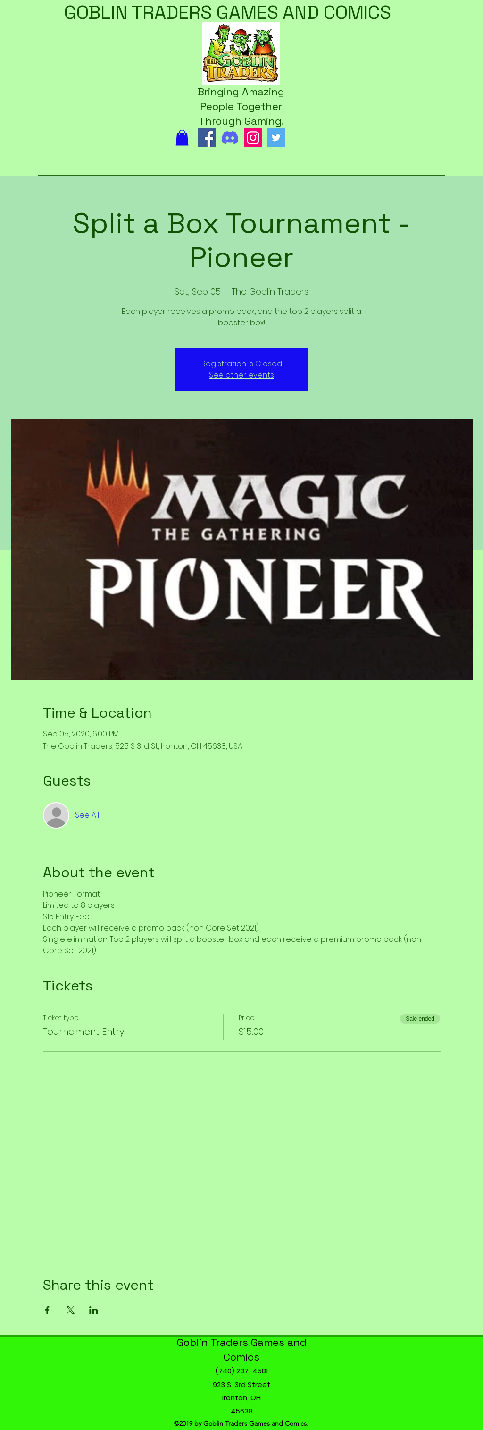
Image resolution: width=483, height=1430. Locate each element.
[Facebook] (207, 137)
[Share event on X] (70, 1310)
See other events (241, 375)
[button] (182, 137)
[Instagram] (253, 137)
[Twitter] (276, 137)
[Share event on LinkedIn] (93, 1310)
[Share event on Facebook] (47, 1310)
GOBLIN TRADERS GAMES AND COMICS (227, 12)
